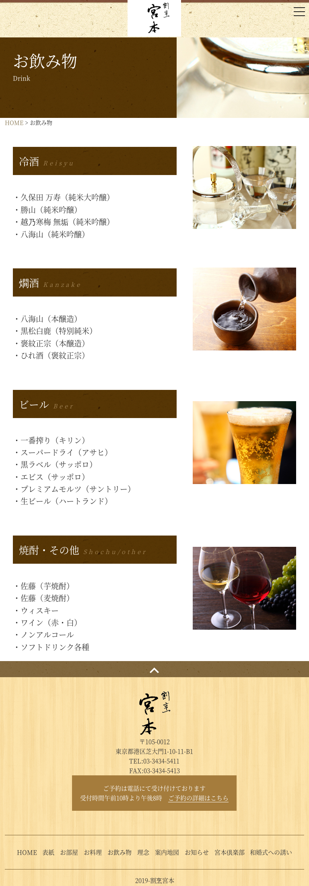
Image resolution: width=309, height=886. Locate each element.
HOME (14, 122)
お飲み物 (119, 852)
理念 (143, 852)
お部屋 (69, 852)
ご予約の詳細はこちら (198, 797)
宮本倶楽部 (229, 852)
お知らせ (197, 852)
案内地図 (167, 852)
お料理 (93, 852)
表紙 (48, 852)
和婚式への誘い (271, 852)
